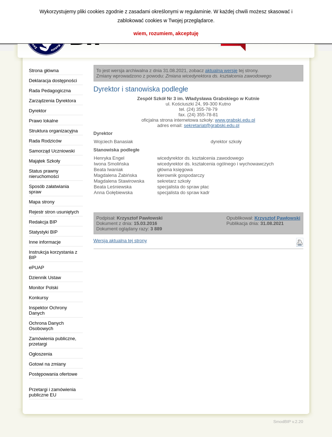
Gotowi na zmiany (47, 364)
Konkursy (38, 297)
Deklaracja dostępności (53, 80)
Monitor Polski (43, 287)
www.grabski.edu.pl (235, 120)
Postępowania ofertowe (53, 374)
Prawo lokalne (43, 120)
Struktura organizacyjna (53, 130)
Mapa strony (42, 202)
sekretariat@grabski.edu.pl (211, 125)
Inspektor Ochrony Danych (48, 310)
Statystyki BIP (43, 232)
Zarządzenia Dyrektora (52, 100)
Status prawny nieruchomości (44, 173)
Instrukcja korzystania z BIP (53, 254)
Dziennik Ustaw (45, 277)
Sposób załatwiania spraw (49, 189)
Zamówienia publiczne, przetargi (52, 341)
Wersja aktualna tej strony (120, 240)
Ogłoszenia (40, 354)
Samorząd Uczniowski (52, 151)
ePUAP (36, 267)
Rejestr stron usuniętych (54, 212)
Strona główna (44, 70)
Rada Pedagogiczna (50, 90)
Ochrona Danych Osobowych (46, 325)
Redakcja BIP (43, 222)
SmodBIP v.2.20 (288, 421)
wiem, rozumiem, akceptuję (165, 33)
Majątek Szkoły (44, 161)
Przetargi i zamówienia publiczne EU (52, 392)
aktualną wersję (221, 70)
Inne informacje (45, 242)
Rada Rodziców (45, 141)
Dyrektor (38, 110)
